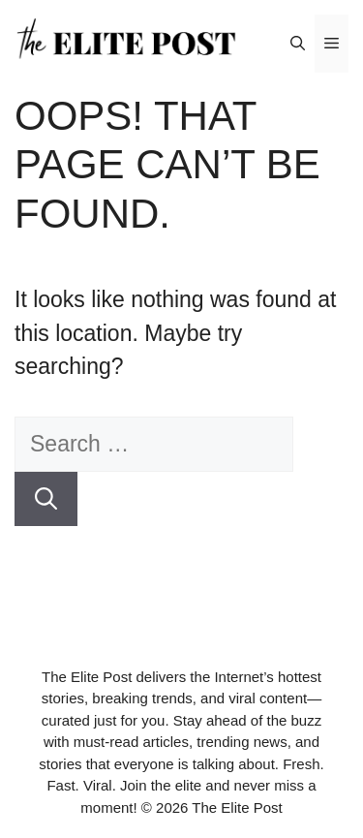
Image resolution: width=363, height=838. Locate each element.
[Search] (46, 499)
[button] (298, 44)
